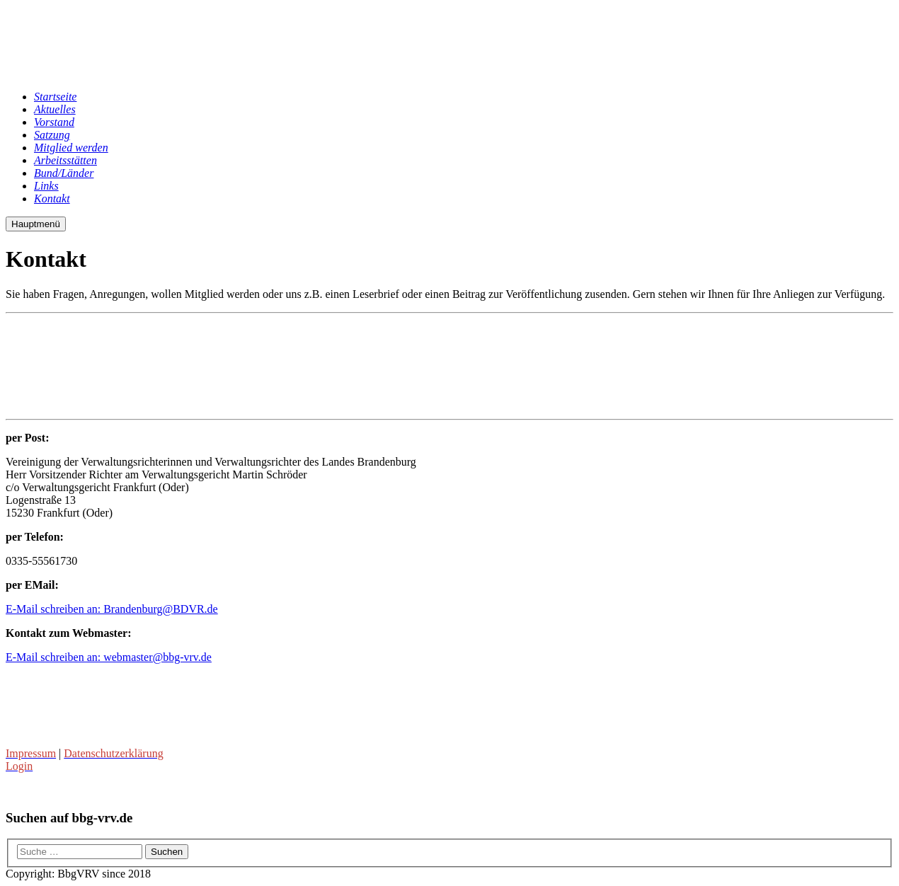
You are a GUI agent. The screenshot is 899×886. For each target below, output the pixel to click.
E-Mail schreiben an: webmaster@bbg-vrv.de (109, 657)
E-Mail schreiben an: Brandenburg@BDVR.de (112, 609)
